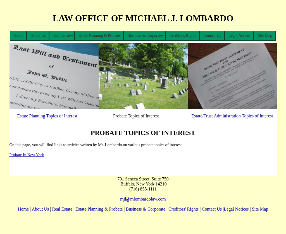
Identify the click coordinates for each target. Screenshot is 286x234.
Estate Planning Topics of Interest (47, 116)
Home (18, 35)
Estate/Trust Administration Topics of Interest (232, 116)
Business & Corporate (144, 35)
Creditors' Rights (183, 209)
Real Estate (62, 35)
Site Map (265, 35)
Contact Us (212, 35)
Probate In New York (26, 155)
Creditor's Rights (183, 35)
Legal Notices (239, 35)
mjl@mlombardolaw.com (143, 199)
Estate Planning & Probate (99, 35)
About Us (38, 35)
